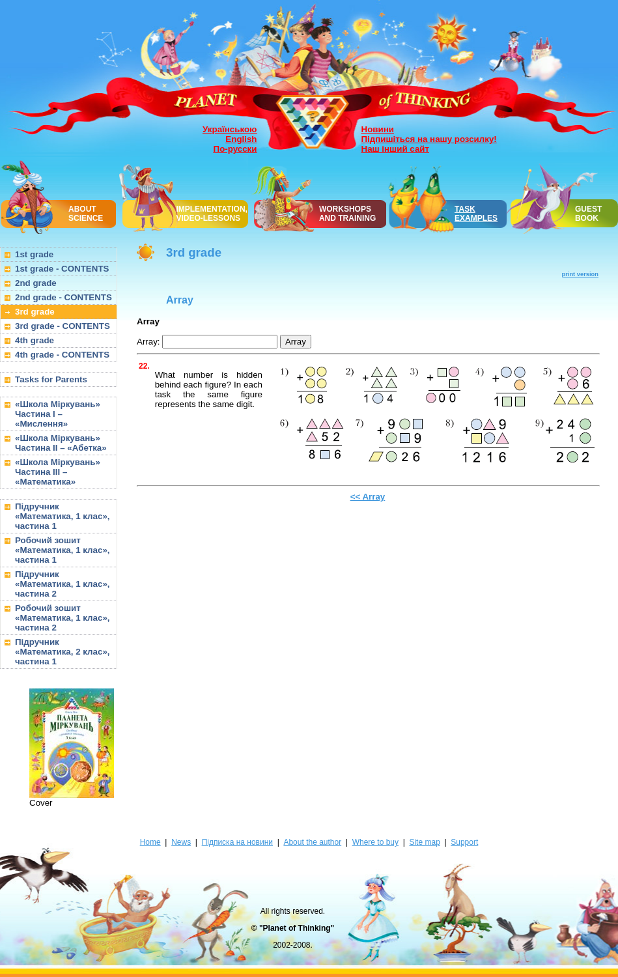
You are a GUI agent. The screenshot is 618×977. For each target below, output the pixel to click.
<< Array (368, 497)
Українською (230, 129)
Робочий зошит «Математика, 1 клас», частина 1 (62, 550)
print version (580, 274)
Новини (377, 129)
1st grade (34, 254)
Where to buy (375, 842)
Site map (424, 842)
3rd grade (35, 312)
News (181, 842)
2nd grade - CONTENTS (63, 297)
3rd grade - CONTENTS (62, 326)
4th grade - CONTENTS (62, 355)
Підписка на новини (237, 842)
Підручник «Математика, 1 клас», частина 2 (62, 584)
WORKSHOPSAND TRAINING (347, 214)
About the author (312, 842)
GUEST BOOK (588, 214)
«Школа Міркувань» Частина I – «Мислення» (57, 414)
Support (464, 842)
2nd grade (36, 283)
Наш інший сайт (395, 149)
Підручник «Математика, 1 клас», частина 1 (62, 516)
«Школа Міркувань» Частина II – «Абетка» (61, 443)
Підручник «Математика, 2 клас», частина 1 (62, 651)
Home (150, 842)
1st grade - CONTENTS (62, 269)
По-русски (235, 149)
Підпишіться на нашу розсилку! (429, 139)
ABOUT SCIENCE (85, 214)
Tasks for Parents (51, 379)
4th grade (34, 340)
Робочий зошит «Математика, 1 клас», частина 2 (62, 617)
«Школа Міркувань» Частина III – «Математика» (57, 472)
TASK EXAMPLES (476, 214)
